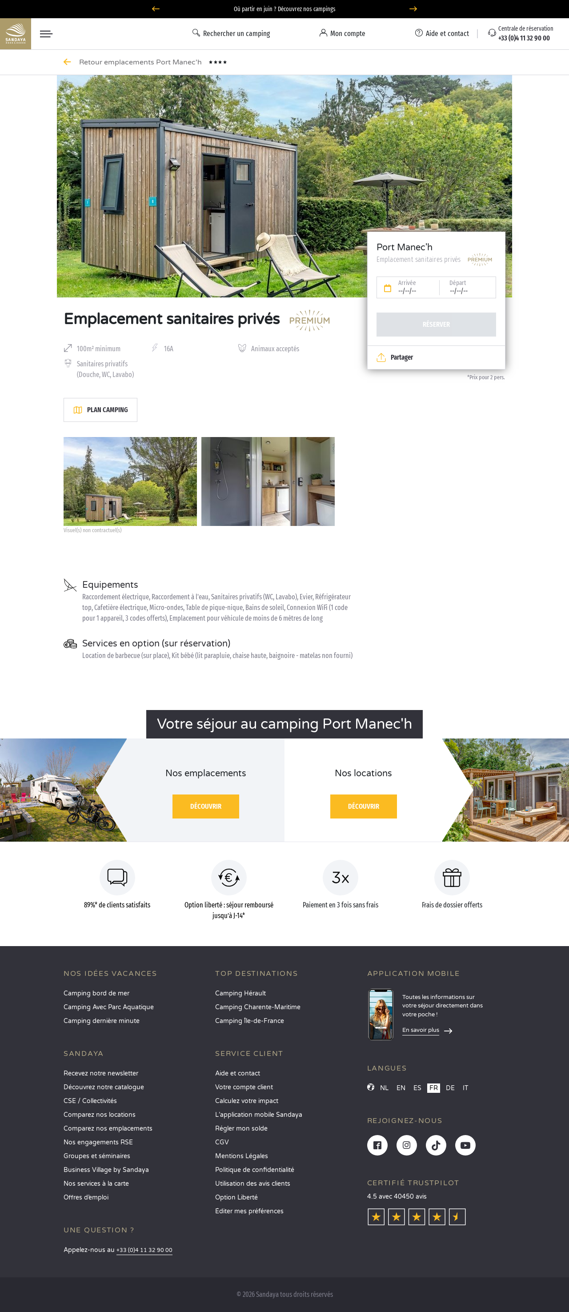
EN (401, 1088)
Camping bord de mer (96, 993)
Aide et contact (237, 1073)
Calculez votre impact (246, 1101)
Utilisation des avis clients (252, 1184)
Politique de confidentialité (254, 1170)
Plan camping (100, 409)
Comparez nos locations (100, 1115)
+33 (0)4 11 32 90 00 (144, 1250)
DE (450, 1088)
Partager (395, 357)
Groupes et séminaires (97, 1156)
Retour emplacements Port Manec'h (141, 62)
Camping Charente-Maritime (258, 1007)
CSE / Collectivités (90, 1101)
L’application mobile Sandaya (258, 1115)
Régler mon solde (241, 1128)
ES (417, 1088)
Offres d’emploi (86, 1197)
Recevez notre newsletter (101, 1073)
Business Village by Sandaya (106, 1170)
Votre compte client (244, 1087)
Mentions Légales (241, 1156)
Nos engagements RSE (98, 1142)
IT (466, 1088)
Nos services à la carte (96, 1184)
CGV (222, 1142)
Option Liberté (236, 1197)
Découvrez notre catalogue (104, 1087)
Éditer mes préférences (249, 1211)
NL (384, 1088)
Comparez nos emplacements (108, 1128)
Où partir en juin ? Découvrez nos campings (285, 9)
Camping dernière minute (102, 1021)
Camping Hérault (240, 993)
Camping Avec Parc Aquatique (109, 1007)
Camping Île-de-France (249, 1021)
